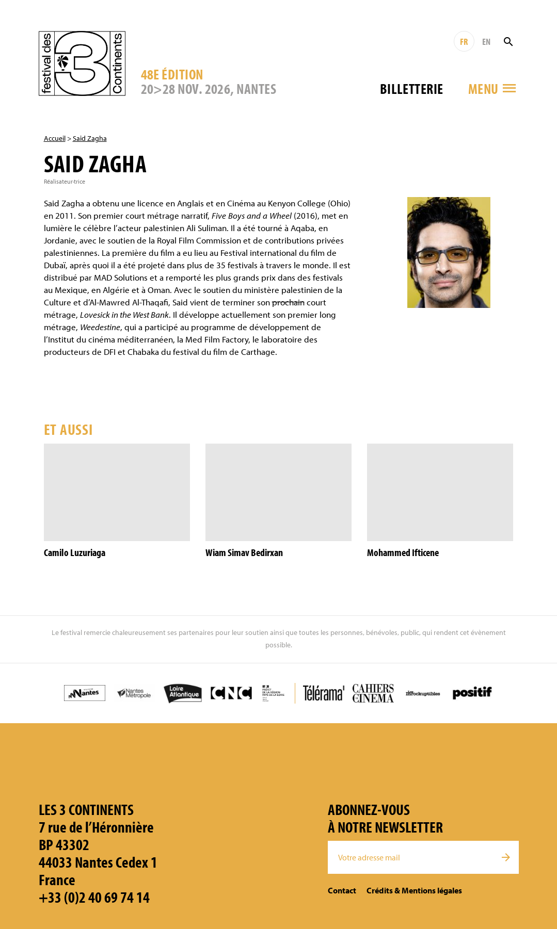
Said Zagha (90, 138)
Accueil (55, 138)
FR (464, 41)
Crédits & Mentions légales (414, 890)
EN (486, 41)
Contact (342, 890)
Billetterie (411, 88)
